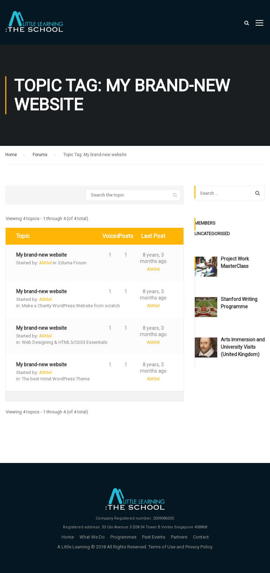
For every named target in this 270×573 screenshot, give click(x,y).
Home (11, 154)
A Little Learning (73, 546)
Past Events (153, 537)
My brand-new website (41, 255)
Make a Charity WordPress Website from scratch (71, 305)
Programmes (123, 537)
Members (205, 223)
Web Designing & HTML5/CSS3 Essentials (64, 342)
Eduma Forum (72, 262)
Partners (179, 537)
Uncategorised (212, 233)
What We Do (92, 537)
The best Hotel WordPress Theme (56, 378)
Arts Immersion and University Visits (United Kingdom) (243, 347)
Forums (40, 154)
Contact (201, 537)
